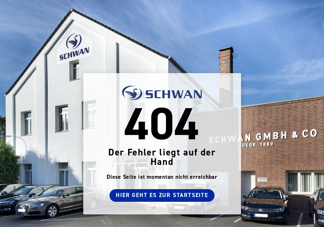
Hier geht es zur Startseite (162, 195)
